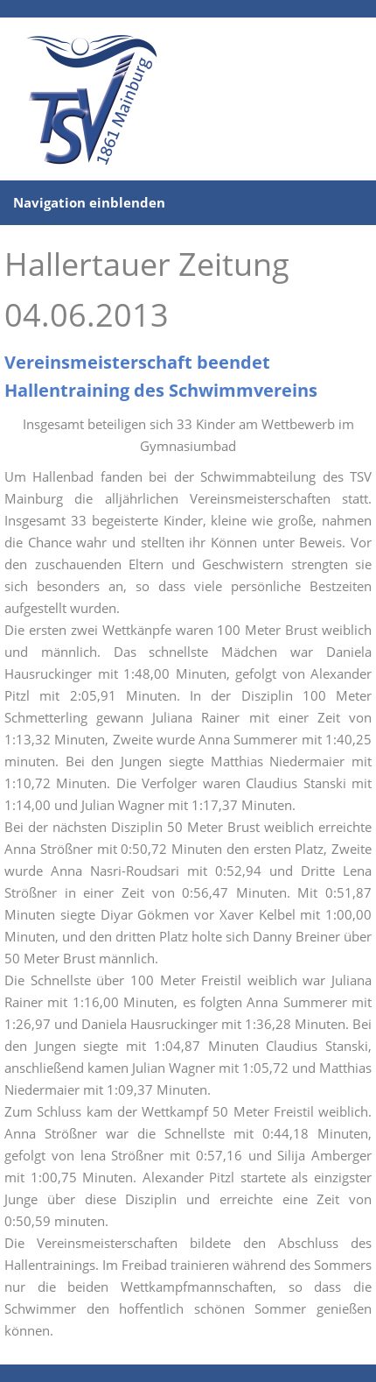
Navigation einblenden (89, 202)
